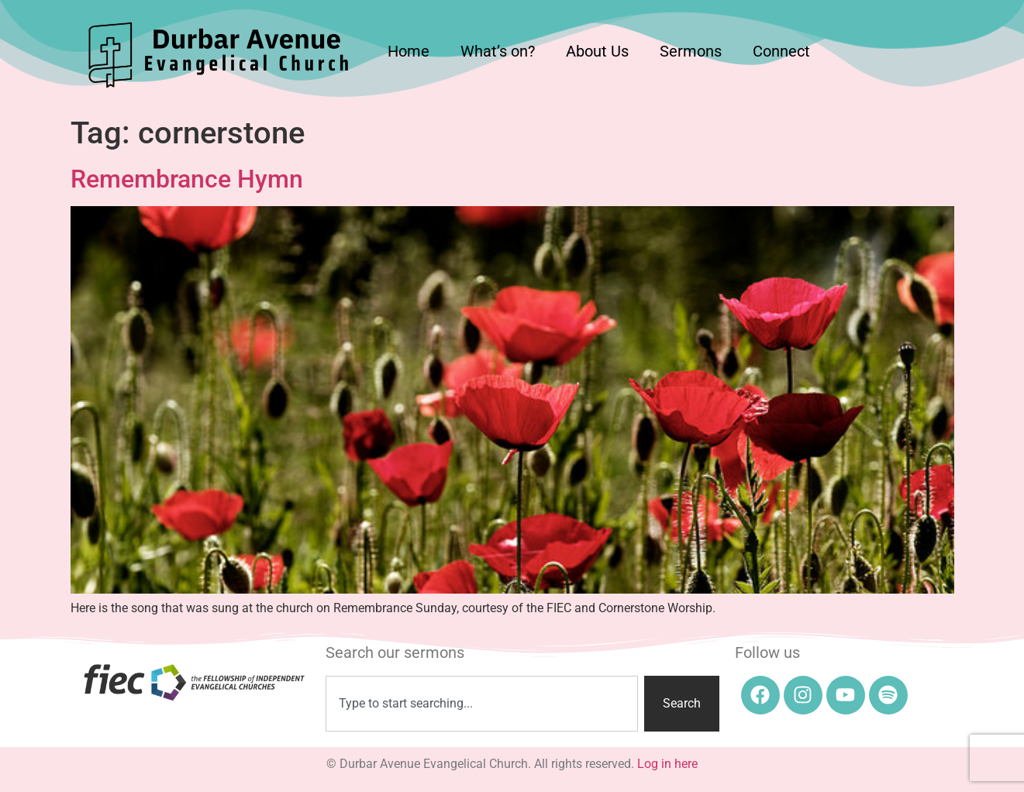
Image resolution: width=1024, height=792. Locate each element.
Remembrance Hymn (187, 179)
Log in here (667, 763)
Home (408, 51)
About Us (597, 51)
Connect (781, 51)
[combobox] (482, 704)
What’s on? (497, 51)
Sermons (691, 51)
